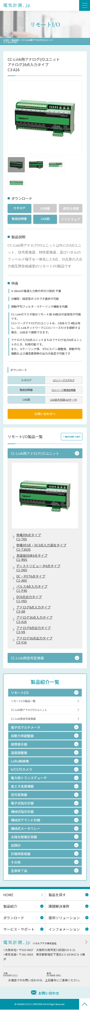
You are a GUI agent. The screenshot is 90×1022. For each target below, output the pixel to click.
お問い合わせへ (45, 414)
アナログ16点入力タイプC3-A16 (35, 627)
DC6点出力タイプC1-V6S (30, 605)
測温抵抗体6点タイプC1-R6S (33, 560)
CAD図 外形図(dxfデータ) (63, 399)
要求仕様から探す (72, 437)
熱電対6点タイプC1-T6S (29, 538)
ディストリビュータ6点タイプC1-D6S (39, 572)
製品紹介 (16, 40)
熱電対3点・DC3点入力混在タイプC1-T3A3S (43, 549)
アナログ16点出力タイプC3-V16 (35, 650)
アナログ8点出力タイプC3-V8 (34, 639)
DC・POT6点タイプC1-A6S (31, 583)
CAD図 (45, 219)
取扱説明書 (19, 219)
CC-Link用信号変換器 (24, 731)
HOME (6, 40)
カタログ (19, 208)
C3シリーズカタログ (64, 380)
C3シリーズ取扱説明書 (63, 390)
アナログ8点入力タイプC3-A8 (34, 616)
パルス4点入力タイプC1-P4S (33, 594)
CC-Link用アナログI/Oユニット (30, 721)
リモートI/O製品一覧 (24, 712)
